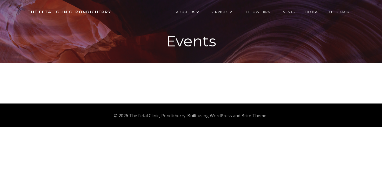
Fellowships (257, 12)
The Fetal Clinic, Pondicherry (69, 11)
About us (188, 12)
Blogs (311, 12)
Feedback (339, 12)
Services (222, 12)
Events (288, 12)
